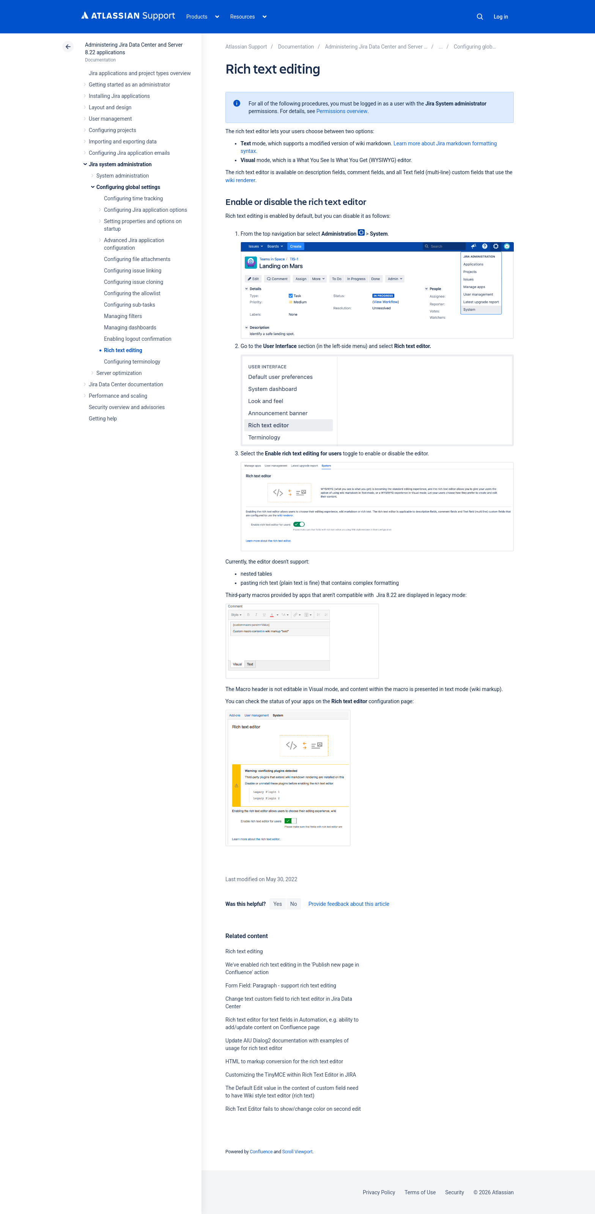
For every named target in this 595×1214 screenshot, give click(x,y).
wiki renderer (240, 180)
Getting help (103, 419)
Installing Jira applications (119, 96)
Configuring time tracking (133, 198)
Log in (501, 17)
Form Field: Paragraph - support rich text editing (280, 986)
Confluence (261, 1151)
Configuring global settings (128, 187)
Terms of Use (420, 1192)
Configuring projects (112, 130)
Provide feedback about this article (349, 904)
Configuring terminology (132, 362)
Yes (277, 904)
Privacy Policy (379, 1192)
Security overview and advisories (127, 407)
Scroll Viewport (297, 1151)
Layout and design (110, 107)
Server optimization (119, 373)
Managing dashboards (130, 327)
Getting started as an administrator (129, 85)
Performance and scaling (118, 396)
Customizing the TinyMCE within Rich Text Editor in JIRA (290, 1075)
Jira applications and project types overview (140, 73)
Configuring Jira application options (145, 210)
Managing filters (123, 316)
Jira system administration (120, 164)
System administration (122, 176)
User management (110, 119)
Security (454, 1192)
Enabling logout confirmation (138, 339)
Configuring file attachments (137, 259)
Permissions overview (341, 111)
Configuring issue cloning (133, 282)
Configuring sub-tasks (129, 305)
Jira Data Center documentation (126, 384)
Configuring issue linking (132, 271)
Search (480, 17)
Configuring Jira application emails (129, 153)
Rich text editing (123, 350)
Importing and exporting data (123, 142)
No (293, 904)
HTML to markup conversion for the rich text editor (284, 1061)
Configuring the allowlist (132, 293)
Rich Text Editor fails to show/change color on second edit (293, 1109)
